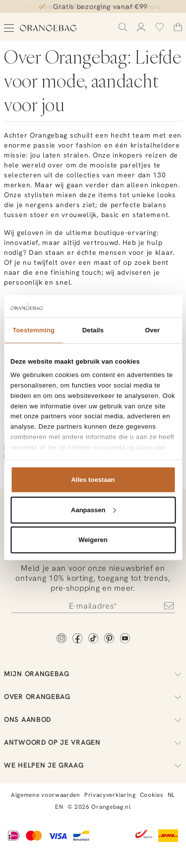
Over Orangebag (93, 696)
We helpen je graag (93, 765)
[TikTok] (93, 639)
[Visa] (57, 836)
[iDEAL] (14, 837)
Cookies (152, 795)
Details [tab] (93, 330)
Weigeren (92, 540)
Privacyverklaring (110, 795)
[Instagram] (61, 639)
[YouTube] (125, 639)
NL (171, 795)
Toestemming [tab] (34, 330)
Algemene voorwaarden (45, 795)
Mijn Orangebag (93, 673)
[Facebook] (77, 639)
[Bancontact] (81, 837)
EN (59, 807)
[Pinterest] (109, 639)
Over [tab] (152, 330)
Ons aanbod (93, 719)
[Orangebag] (48, 28)
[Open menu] (9, 28)
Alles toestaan (93, 479)
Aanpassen (93, 509)
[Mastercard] (34, 837)
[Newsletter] (93, 605)
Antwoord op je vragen (93, 742)
